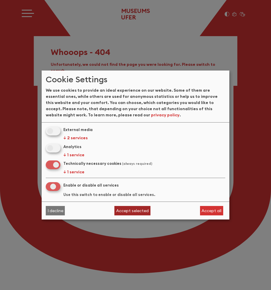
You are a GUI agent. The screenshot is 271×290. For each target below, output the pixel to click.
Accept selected (132, 210)
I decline (55, 210)
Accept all (211, 210)
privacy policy (165, 115)
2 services (75, 138)
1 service (73, 155)
